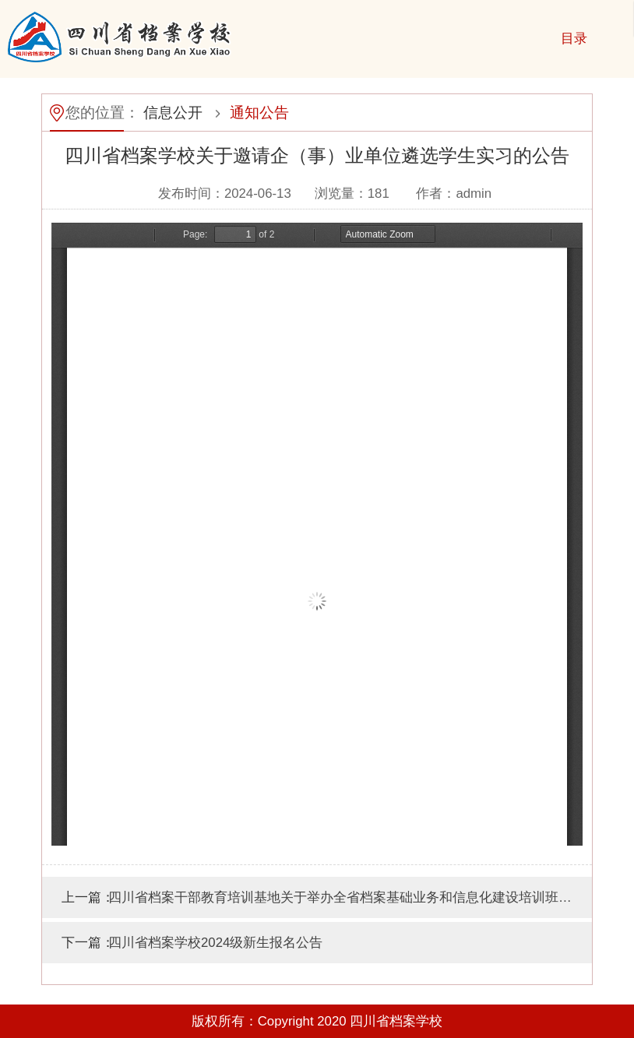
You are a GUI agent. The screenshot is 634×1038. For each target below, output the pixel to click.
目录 (574, 38)
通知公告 (259, 112)
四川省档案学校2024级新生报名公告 (215, 942)
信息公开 (173, 112)
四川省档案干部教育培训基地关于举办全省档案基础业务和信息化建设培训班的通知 (350, 897)
